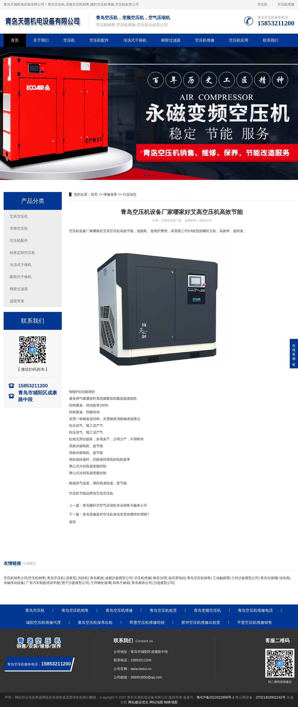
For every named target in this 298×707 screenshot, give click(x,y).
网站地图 (156, 702)
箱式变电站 (176, 578)
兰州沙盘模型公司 (245, 578)
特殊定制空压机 (22, 252)
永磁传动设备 (14, 583)
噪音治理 (159, 578)
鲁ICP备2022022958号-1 (216, 697)
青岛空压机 (56, 4)
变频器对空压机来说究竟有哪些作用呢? (119, 514)
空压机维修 (285, 4)
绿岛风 (284, 578)
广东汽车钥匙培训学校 (43, 583)
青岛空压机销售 (199, 578)
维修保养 (110, 194)
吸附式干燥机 (20, 277)
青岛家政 (96, 578)
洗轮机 (83, 578)
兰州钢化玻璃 (101, 583)
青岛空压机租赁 (163, 610)
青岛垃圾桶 (268, 578)
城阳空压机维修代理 (43, 622)
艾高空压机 (19, 216)
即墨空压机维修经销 (147, 622)
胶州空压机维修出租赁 (200, 622)
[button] (145, 175)
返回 (72, 522)
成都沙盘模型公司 (118, 578)
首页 (15, 40)
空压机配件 (99, 40)
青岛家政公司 (142, 583)
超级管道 (17, 301)
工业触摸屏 (221, 578)
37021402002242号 (271, 697)
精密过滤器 (170, 40)
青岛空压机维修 (119, 610)
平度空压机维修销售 (254, 622)
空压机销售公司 (15, 578)
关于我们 (41, 40)
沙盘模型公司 (164, 583)
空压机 (262, 4)
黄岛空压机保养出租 (95, 622)
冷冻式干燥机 (135, 40)
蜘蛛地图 (171, 702)
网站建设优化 (138, 702)
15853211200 (141, 660)
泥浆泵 (71, 578)
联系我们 (270, 40)
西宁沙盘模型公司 (75, 583)
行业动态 (129, 194)
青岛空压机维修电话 (255, 610)
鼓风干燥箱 (121, 583)
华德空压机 (19, 228)
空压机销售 (36, 578)
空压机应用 (238, 40)
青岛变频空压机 (207, 610)
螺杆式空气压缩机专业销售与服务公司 (118, 505)
